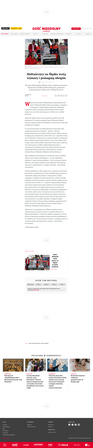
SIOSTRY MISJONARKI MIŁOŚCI (34, 343)
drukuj (64, 95)
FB (58, 95)
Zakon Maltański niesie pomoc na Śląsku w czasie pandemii (55, 261)
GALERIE (35, 33)
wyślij (66, 95)
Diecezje (78, 33)
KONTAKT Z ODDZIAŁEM (57, 33)
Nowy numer (5, 33)
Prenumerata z (16, 28)
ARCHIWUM (45, 33)
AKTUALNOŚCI (14, 33)
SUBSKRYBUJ (76, 28)
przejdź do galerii (46, 82)
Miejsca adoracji (25, 33)
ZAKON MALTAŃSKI (44, 343)
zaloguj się (85, 28)
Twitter (61, 95)
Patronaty (69, 33)
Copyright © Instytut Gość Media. (74, 438)
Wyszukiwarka (90, 28)
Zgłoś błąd (6, 438)
